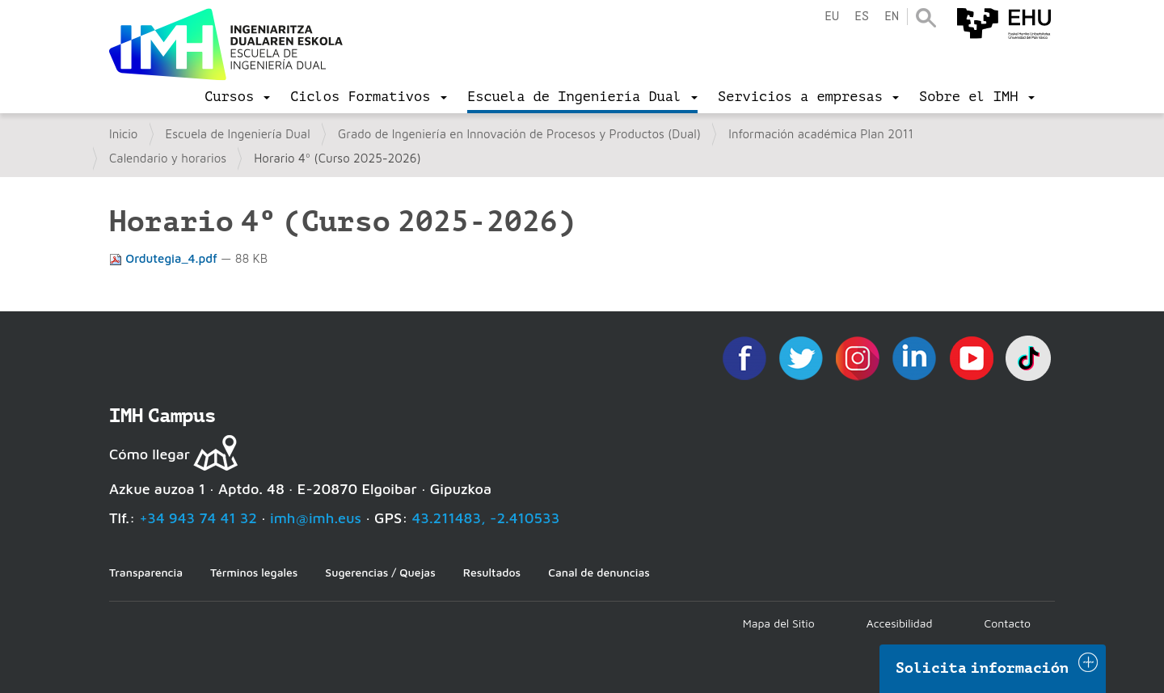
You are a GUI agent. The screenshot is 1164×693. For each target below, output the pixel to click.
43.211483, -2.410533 (486, 517)
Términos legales (253, 572)
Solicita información (982, 668)
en (891, 16)
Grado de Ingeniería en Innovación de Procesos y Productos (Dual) (519, 134)
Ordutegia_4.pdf (165, 258)
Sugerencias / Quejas (380, 572)
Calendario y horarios (167, 158)
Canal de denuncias (599, 572)
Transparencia (146, 572)
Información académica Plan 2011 (820, 134)
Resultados (492, 572)
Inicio (123, 134)
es (861, 16)
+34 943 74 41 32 (198, 517)
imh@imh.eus (315, 517)
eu (831, 16)
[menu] (237, 97)
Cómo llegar (149, 454)
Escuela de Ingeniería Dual (238, 134)
